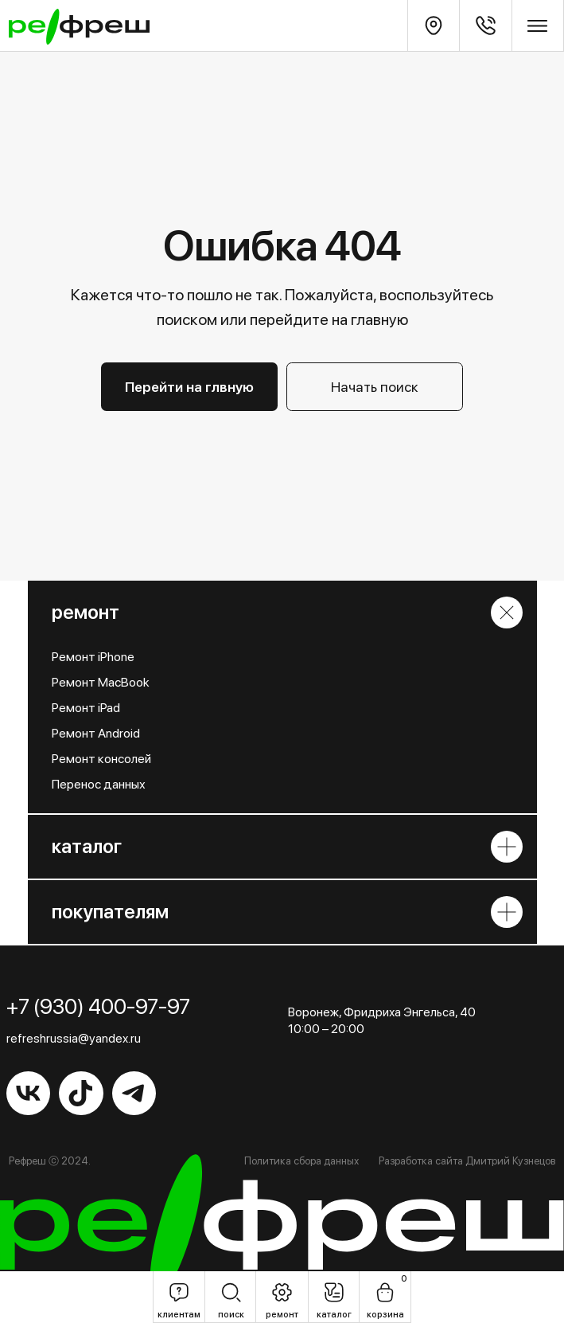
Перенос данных (99, 784)
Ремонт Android (96, 733)
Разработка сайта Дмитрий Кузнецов (467, 1160)
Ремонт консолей (101, 758)
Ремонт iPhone (93, 656)
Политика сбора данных (301, 1160)
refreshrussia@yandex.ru (73, 1038)
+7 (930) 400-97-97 (98, 1006)
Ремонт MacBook (101, 682)
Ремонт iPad (86, 707)
